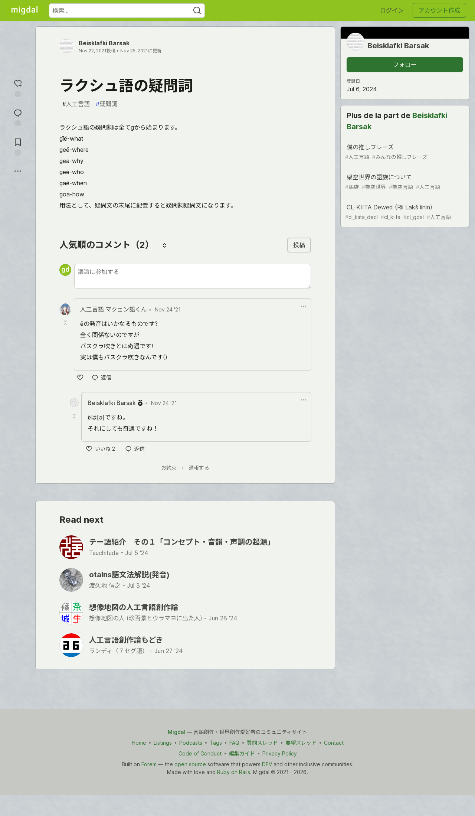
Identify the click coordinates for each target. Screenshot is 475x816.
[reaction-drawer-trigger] (17, 87)
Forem (149, 764)
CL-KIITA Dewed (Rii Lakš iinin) (404, 212)
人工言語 (76, 103)
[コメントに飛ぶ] (18, 116)
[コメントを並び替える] (164, 245)
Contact (334, 743)
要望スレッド (301, 743)
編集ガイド (242, 753)
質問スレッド (262, 743)
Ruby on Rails (233, 772)
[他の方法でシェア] (17, 171)
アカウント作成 (439, 10)
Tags (216, 743)
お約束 (169, 467)
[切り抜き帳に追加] (18, 146)
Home (139, 743)
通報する (199, 467)
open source (190, 764)
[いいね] (80, 377)
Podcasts (190, 743)
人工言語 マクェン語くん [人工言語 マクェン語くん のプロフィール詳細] (113, 309)
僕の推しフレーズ (404, 152)
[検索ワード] (127, 10)
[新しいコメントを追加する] (193, 276)
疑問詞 (106, 103)
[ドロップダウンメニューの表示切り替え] (303, 306)
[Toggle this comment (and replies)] (66, 323)
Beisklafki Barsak (104, 43)
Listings (163, 743)
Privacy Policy (279, 753)
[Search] (197, 10)
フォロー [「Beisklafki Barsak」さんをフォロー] (405, 64)
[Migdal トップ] (24, 10)
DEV (267, 764)
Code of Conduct (200, 753)
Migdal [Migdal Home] (176, 732)
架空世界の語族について (404, 182)
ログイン (392, 10)
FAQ (234, 743)
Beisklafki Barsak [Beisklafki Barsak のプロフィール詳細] (112, 403)
